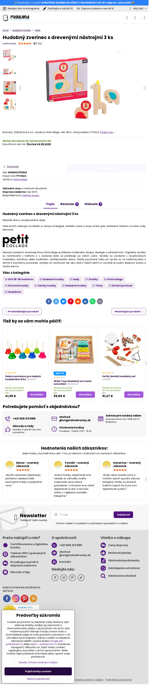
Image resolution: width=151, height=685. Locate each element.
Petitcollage (20, 179)
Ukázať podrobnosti (38, 679)
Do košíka (106, 155)
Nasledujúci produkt (129, 311)
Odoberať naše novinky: (34, 520)
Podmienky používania (119, 679)
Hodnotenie (9, 43)
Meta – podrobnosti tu (44, 644)
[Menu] (145, 17)
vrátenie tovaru (30, 195)
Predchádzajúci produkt (22, 311)
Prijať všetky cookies (38, 671)
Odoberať (123, 514)
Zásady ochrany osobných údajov (84, 679)
